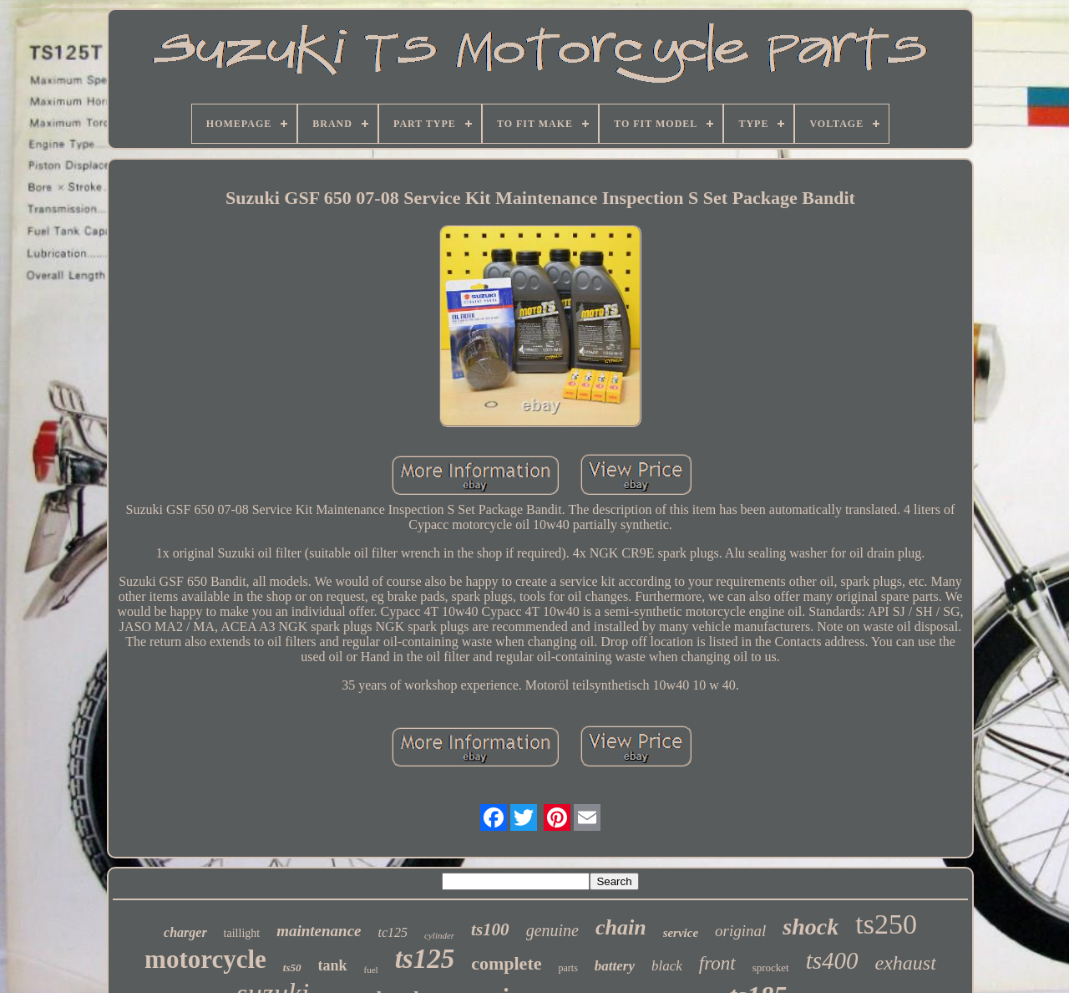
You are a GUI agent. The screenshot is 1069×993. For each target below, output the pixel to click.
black (666, 966)
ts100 (490, 929)
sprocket (770, 967)
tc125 (393, 932)
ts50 (292, 967)
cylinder (439, 935)
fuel (371, 970)
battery (615, 966)
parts (567, 968)
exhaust (905, 963)
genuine (552, 930)
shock (810, 927)
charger (185, 932)
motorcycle (205, 959)
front (717, 963)
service (680, 933)
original (740, 931)
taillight (242, 933)
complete (506, 963)
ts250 (886, 924)
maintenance (318, 931)
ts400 (832, 960)
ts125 (425, 959)
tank (332, 965)
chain (620, 927)
